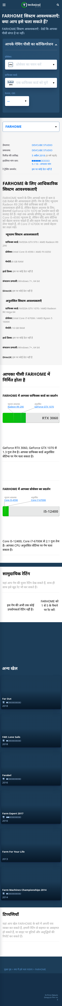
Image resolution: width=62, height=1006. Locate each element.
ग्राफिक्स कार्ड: (11, 74)
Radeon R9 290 (16, 406)
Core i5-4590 (11, 500)
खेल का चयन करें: (56, 126)
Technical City (31, 5)
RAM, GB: (10, 93)
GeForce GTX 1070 (44, 406)
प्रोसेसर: (8, 56)
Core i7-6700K (38, 500)
